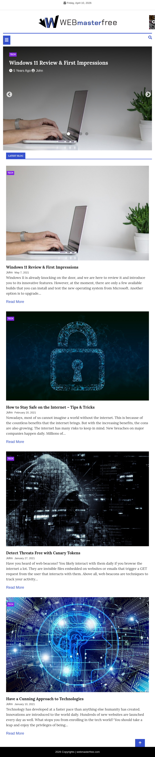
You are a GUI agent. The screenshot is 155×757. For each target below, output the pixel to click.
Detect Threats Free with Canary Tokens (43, 552)
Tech (13, 54)
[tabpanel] (77, 98)
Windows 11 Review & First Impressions (58, 62)
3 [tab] (81, 134)
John (37, 70)
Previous (8, 93)
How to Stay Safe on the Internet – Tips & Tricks (50, 407)
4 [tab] (87, 134)
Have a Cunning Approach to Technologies (44, 698)
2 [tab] (75, 134)
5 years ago (20, 70)
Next (147, 93)
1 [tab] (68, 134)
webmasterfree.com (88, 751)
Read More (15, 302)
